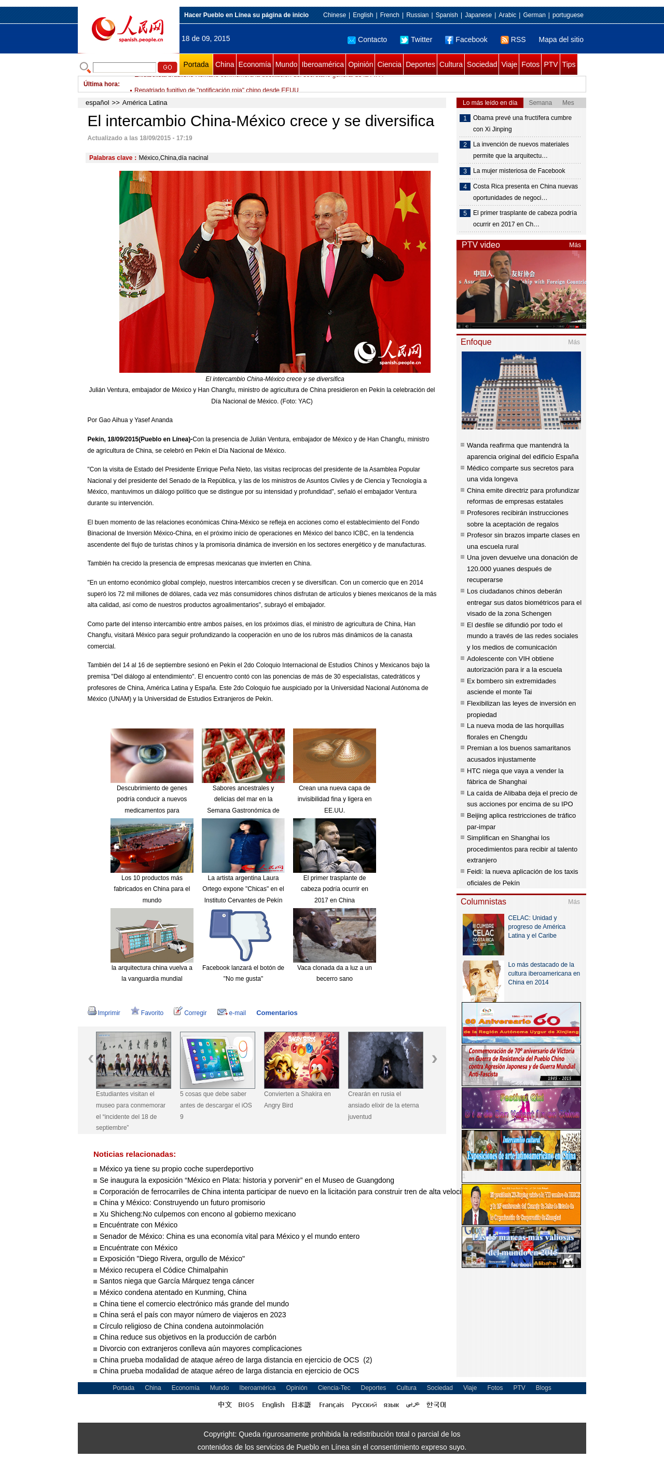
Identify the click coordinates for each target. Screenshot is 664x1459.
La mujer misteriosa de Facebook (519, 170)
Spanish (447, 15)
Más (575, 245)
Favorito (147, 1013)
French (389, 15)
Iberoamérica (322, 64)
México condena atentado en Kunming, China (173, 1292)
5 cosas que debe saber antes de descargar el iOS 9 (216, 1105)
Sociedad (482, 64)
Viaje (509, 64)
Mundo (286, 64)
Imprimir (104, 1013)
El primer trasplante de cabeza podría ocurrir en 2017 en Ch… (525, 218)
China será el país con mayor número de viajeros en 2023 (193, 1315)
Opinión (360, 64)
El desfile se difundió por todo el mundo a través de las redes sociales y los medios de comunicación (522, 636)
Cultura (451, 64)
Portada (196, 64)
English (363, 15)
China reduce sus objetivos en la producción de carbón (188, 1337)
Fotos (530, 64)
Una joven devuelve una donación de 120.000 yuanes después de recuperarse (522, 568)
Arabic (507, 15)
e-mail (231, 1013)
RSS (513, 39)
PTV (551, 64)
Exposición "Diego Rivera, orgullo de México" (172, 1258)
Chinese (334, 15)
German (534, 15)
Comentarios (276, 1013)
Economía (255, 64)
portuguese (568, 15)
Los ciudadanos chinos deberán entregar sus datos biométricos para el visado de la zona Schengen (524, 602)
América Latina (145, 102)
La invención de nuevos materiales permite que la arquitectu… (521, 150)
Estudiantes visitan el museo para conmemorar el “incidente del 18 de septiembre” (130, 1110)
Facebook (466, 39)
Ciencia (389, 64)
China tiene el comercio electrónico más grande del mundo (194, 1304)
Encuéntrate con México (138, 1225)
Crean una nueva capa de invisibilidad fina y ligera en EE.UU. (335, 799)
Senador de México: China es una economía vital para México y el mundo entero (229, 1236)
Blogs (543, 1388)
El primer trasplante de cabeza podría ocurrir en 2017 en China (334, 889)
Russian (417, 15)
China (224, 64)
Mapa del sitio (561, 39)
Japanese (478, 15)
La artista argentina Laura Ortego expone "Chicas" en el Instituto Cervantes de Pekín (243, 889)
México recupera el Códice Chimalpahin (164, 1270)
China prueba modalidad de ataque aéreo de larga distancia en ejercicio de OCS (230, 1371)
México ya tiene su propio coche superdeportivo (177, 1169)
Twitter (416, 39)
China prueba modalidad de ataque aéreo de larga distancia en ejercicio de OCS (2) (236, 1360)
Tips (569, 64)
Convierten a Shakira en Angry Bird (297, 1099)
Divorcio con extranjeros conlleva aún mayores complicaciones (201, 1348)
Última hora (101, 84)
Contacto (367, 39)
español (97, 102)
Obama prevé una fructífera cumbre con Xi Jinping (522, 123)
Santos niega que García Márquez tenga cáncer (177, 1281)
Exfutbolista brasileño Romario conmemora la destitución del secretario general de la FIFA (258, 84)
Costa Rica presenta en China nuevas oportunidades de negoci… (525, 192)
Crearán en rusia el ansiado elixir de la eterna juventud (383, 1105)
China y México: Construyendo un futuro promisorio (182, 1202)
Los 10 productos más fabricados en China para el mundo (152, 889)
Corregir (190, 1013)
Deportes (420, 64)
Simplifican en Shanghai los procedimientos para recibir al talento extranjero (522, 849)
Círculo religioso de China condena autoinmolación (182, 1326)
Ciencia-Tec (334, 1388)
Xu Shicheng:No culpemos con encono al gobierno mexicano (198, 1214)
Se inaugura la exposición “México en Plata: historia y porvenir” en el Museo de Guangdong (247, 1180)
